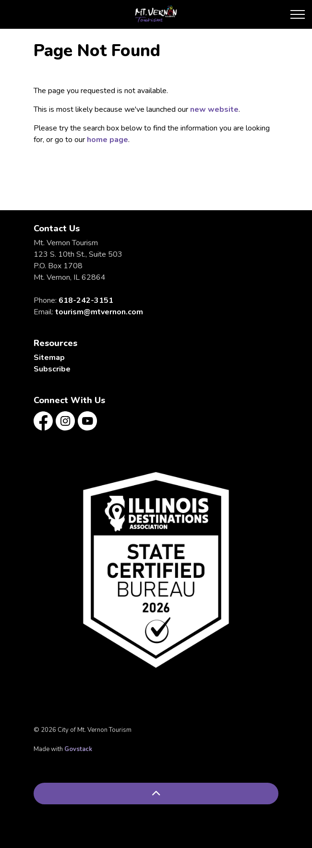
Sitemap (49, 357)
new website (214, 109)
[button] (156, 569)
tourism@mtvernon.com (99, 312)
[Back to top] (156, 793)
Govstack (78, 749)
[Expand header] (297, 14)
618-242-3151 (86, 300)
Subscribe (52, 369)
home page (107, 139)
